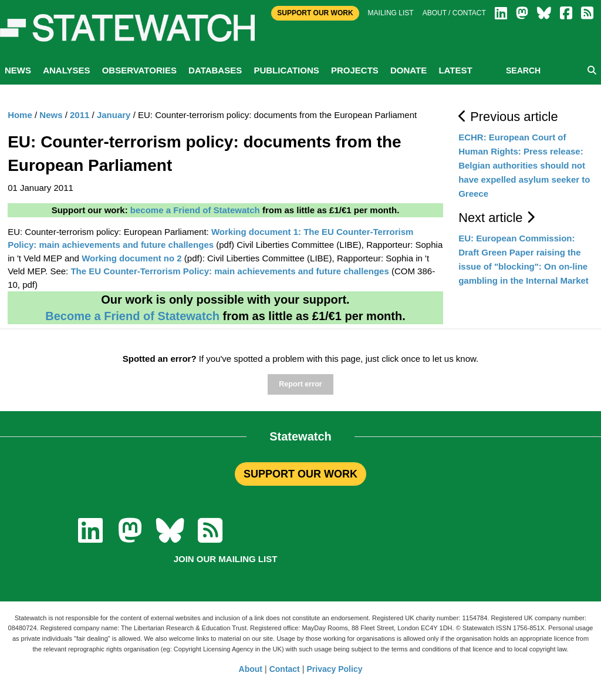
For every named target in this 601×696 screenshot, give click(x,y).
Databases (215, 70)
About (250, 669)
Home (20, 115)
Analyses (66, 70)
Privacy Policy (335, 669)
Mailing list (391, 13)
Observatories (139, 70)
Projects (355, 70)
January (114, 115)
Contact (284, 669)
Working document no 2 (132, 258)
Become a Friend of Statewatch (132, 316)
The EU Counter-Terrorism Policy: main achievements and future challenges (229, 271)
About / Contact (454, 13)
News (18, 70)
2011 (79, 115)
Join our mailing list (226, 559)
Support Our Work (315, 13)
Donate (408, 70)
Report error (300, 384)
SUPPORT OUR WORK (300, 474)
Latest (455, 70)
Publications (286, 70)
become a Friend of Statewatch (195, 210)
